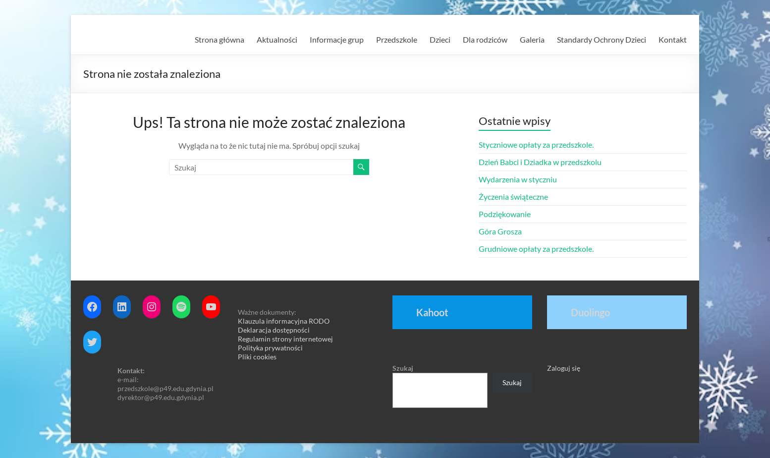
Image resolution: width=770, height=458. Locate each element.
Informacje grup (337, 39)
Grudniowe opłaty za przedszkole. (536, 248)
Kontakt (673, 39)
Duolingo (590, 312)
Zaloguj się (563, 368)
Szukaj (402, 368)
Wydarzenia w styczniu (518, 179)
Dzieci (440, 39)
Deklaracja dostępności (274, 330)
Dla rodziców (485, 39)
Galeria (532, 39)
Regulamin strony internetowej (285, 339)
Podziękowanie (505, 214)
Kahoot (432, 312)
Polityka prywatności (270, 348)
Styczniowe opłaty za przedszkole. (536, 144)
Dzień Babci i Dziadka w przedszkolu (540, 162)
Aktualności (277, 39)
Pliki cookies (257, 356)
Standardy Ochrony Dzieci (601, 39)
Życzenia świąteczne (513, 196)
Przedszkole (396, 39)
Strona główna (219, 39)
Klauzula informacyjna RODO (284, 321)
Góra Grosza (500, 231)
